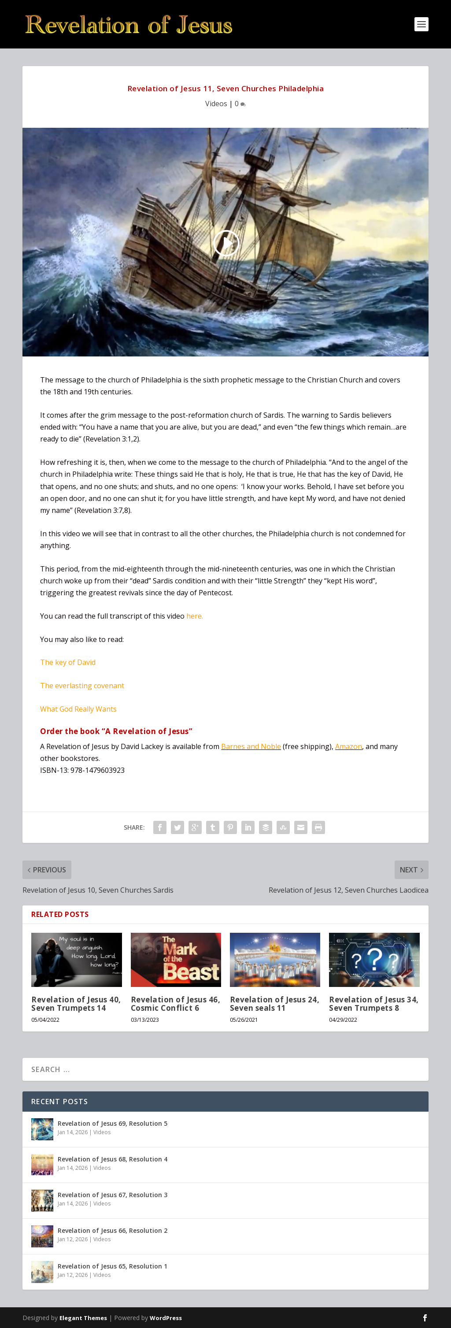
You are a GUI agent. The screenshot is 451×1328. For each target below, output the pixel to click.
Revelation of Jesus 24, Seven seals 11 (275, 1003)
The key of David (68, 662)
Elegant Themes (83, 1318)
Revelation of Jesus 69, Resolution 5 (112, 1123)
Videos (216, 103)
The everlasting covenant (82, 685)
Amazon (348, 746)
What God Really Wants (78, 709)
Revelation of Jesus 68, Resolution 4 (112, 1159)
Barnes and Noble (251, 746)
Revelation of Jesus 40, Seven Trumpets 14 (76, 1003)
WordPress (166, 1318)
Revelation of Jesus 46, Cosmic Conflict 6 (176, 1003)
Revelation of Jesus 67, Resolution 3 (112, 1195)
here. (194, 616)
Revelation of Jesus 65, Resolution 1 (112, 1266)
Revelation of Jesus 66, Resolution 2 (112, 1230)
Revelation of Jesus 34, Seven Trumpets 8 (374, 1003)
